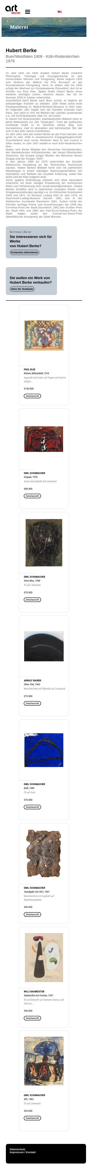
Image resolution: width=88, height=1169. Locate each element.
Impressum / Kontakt (23, 1152)
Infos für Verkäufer (22, 289)
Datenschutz (17, 1149)
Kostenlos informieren (24, 252)
